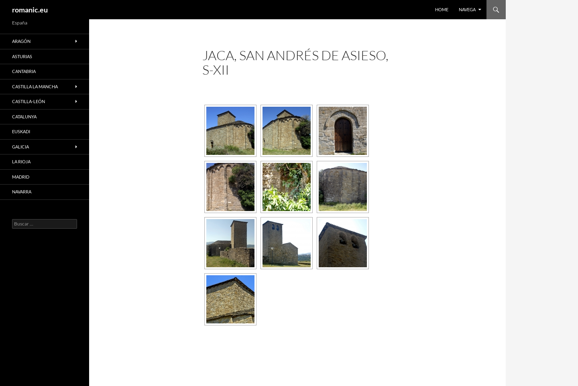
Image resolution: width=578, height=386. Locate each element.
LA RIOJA (21, 161)
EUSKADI (21, 131)
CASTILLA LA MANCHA (35, 86)
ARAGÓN (21, 41)
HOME (441, 9)
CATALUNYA (24, 116)
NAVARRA (21, 191)
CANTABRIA (24, 71)
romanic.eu (30, 9)
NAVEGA (467, 9)
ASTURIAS (22, 56)
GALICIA (20, 146)
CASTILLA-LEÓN (28, 101)
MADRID (20, 176)
